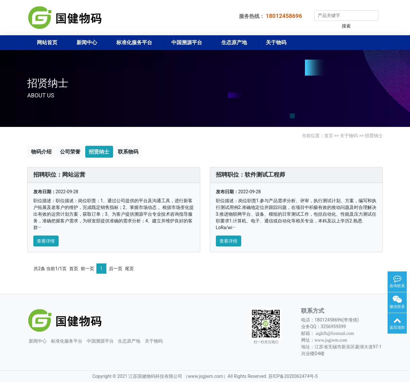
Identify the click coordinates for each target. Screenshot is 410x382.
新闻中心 (87, 42)
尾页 (129, 268)
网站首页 (47, 42)
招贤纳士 (374, 135)
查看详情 (46, 241)
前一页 (87, 268)
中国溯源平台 (186, 42)
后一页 (115, 268)
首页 (328, 135)
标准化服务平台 (134, 42)
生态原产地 (234, 42)
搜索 (346, 26)
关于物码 (276, 42)
